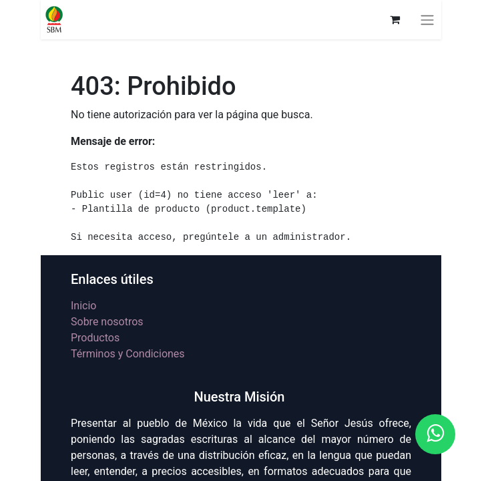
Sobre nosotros (107, 321)
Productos (95, 337)
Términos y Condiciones (128, 353)
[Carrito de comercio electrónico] (394, 19)
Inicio (83, 305)
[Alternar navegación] (427, 19)
